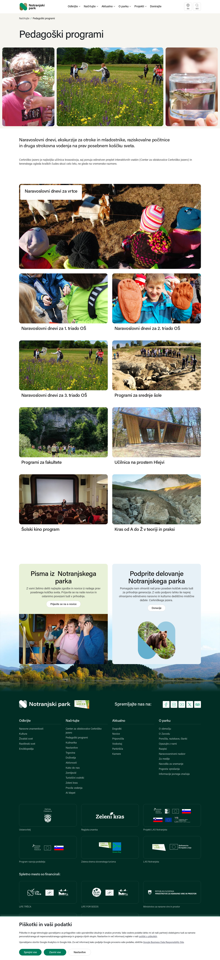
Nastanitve (72, 748)
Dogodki (117, 729)
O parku (164, 721)
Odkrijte (25, 721)
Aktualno (118, 721)
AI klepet (70, 793)
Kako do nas (73, 768)
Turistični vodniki (75, 778)
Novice (116, 734)
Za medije (164, 759)
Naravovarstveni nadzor (172, 754)
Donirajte (155, 6)
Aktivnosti (71, 763)
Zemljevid (71, 773)
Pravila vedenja (74, 788)
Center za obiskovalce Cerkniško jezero (84, 731)
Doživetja (71, 758)
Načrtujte (24, 18)
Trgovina (70, 753)
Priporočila (118, 739)
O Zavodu (164, 734)
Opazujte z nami (168, 744)
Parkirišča (117, 749)
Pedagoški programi (77, 737)
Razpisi (163, 749)
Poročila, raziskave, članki (173, 739)
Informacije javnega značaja (174, 774)
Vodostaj (117, 744)
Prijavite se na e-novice (63, 604)
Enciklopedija (26, 749)
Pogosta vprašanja (169, 769)
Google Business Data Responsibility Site (163, 942)
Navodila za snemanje (171, 764)
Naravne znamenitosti (31, 729)
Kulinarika (71, 743)
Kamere (116, 754)
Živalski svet (26, 739)
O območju (165, 729)
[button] (74, 6)
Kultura (23, 734)
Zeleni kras (72, 783)
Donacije (156, 608)
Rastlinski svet (27, 744)
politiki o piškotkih (148, 937)
